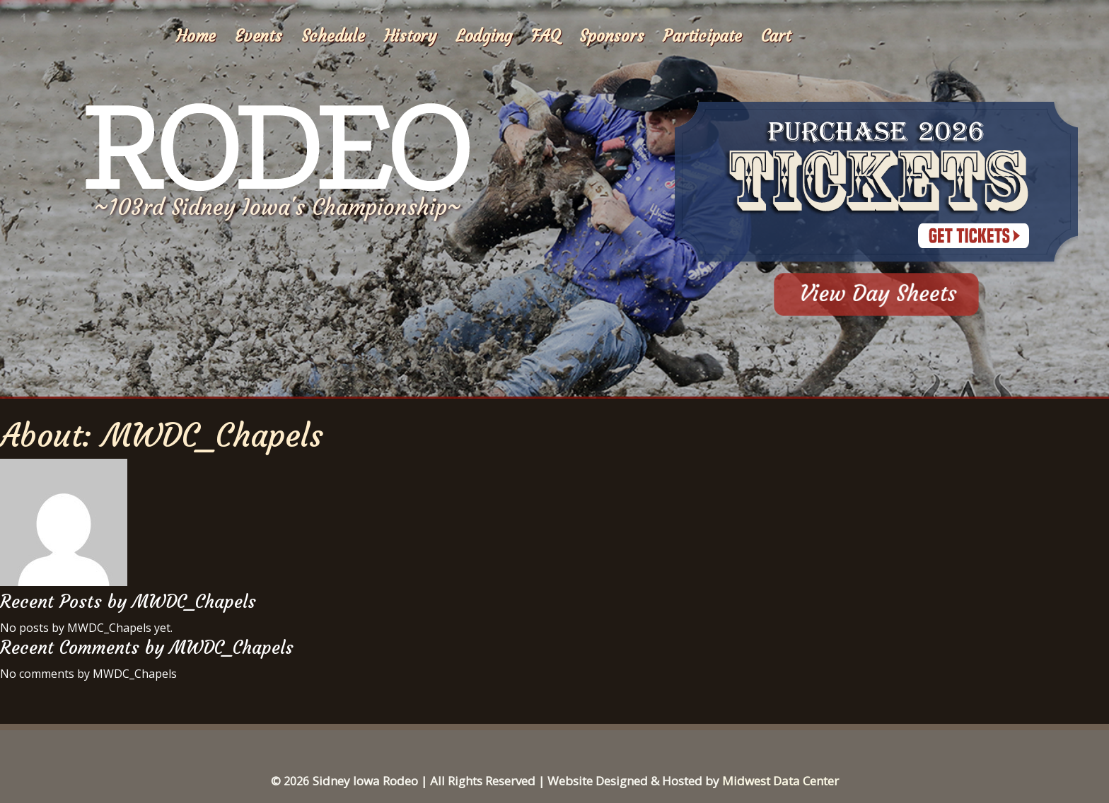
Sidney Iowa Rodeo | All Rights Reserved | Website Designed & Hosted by (517, 781)
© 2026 (290, 781)
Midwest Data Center (780, 781)
